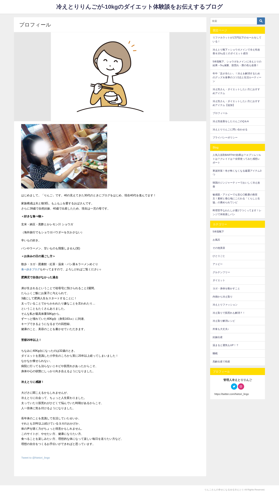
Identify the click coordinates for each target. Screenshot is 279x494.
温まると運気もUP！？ (226, 345)
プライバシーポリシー (225, 137)
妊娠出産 (218, 337)
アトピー (218, 264)
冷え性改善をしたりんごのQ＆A (231, 121)
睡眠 (215, 353)
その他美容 (219, 248)
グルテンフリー (221, 272)
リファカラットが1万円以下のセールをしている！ (237, 39)
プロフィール (220, 113)
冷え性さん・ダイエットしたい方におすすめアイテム (236, 91)
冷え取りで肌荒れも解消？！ (229, 313)
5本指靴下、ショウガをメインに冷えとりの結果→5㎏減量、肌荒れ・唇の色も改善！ (237, 63)
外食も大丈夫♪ (221, 329)
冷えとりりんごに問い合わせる (230, 129)
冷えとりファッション (225, 304)
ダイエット (219, 280)
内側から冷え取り (223, 296)
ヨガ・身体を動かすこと (226, 288)
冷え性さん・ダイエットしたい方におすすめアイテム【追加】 (236, 103)
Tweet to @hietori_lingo (36, 457)
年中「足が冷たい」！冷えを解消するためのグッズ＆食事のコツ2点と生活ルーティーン (237, 77)
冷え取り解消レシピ (224, 321)
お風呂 (216, 239)
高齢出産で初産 (221, 361)
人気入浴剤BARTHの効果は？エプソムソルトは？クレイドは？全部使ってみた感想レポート (237, 159)
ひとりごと (219, 256)
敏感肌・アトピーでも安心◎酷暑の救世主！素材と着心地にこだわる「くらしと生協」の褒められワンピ (236, 198)
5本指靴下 (218, 231)
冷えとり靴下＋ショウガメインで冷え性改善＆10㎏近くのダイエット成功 (236, 51)
